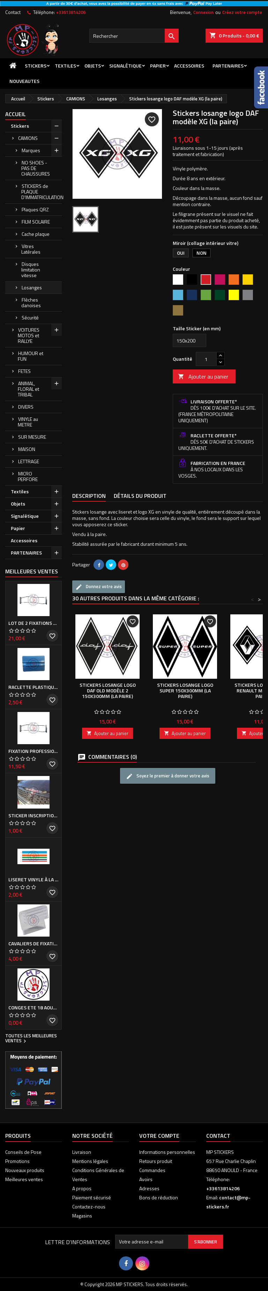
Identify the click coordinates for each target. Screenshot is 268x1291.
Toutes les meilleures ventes (31, 1038)
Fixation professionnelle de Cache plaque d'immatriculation (33, 751)
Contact (13, 12)
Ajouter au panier (203, 376)
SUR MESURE (32, 436)
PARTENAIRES (228, 65)
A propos (81, 1188)
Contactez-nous (88, 1206)
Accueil (15, 114)
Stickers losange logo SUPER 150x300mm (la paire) (185, 690)
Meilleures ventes (24, 1179)
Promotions (17, 1161)
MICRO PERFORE (28, 476)
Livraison (81, 1152)
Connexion (203, 12)
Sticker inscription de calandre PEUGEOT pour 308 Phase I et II (33, 815)
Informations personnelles (167, 1152)
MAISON (26, 449)
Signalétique (125, 65)
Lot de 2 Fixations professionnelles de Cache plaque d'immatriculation (33, 623)
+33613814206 (70, 12)
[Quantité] (206, 359)
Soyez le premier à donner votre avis (167, 776)
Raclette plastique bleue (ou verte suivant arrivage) (33, 687)
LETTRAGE (28, 461)
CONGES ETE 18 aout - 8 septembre (33, 1007)
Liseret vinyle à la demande (33, 879)
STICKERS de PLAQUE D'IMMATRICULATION (41, 191)
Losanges (32, 287)
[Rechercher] (134, 36)
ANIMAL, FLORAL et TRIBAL (28, 389)
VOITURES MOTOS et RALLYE (28, 335)
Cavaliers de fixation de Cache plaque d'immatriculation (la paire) (33, 943)
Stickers (35, 65)
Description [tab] (89, 496)
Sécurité (30, 317)
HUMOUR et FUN (30, 356)
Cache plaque (36, 234)
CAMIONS (28, 138)
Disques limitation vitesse (30, 269)
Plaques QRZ (35, 209)
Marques (31, 150)
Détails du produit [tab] (140, 496)
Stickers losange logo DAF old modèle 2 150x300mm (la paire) (108, 690)
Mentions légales (90, 1161)
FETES (24, 371)
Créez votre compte (242, 12)
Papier (158, 65)
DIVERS (26, 406)
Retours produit (155, 1161)
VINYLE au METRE (28, 421)
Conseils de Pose (23, 1152)
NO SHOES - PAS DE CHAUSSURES (35, 168)
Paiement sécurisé (91, 1197)
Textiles (65, 65)
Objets (92, 65)
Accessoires (189, 65)
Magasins (82, 1215)
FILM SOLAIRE (36, 221)
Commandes (152, 1170)
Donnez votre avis (98, 587)
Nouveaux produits (24, 1170)
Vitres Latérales (30, 248)
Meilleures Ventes (31, 571)
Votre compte (159, 1135)
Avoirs (145, 1179)
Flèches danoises (31, 302)
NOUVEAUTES (24, 81)
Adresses (149, 1188)
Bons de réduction (158, 1197)
